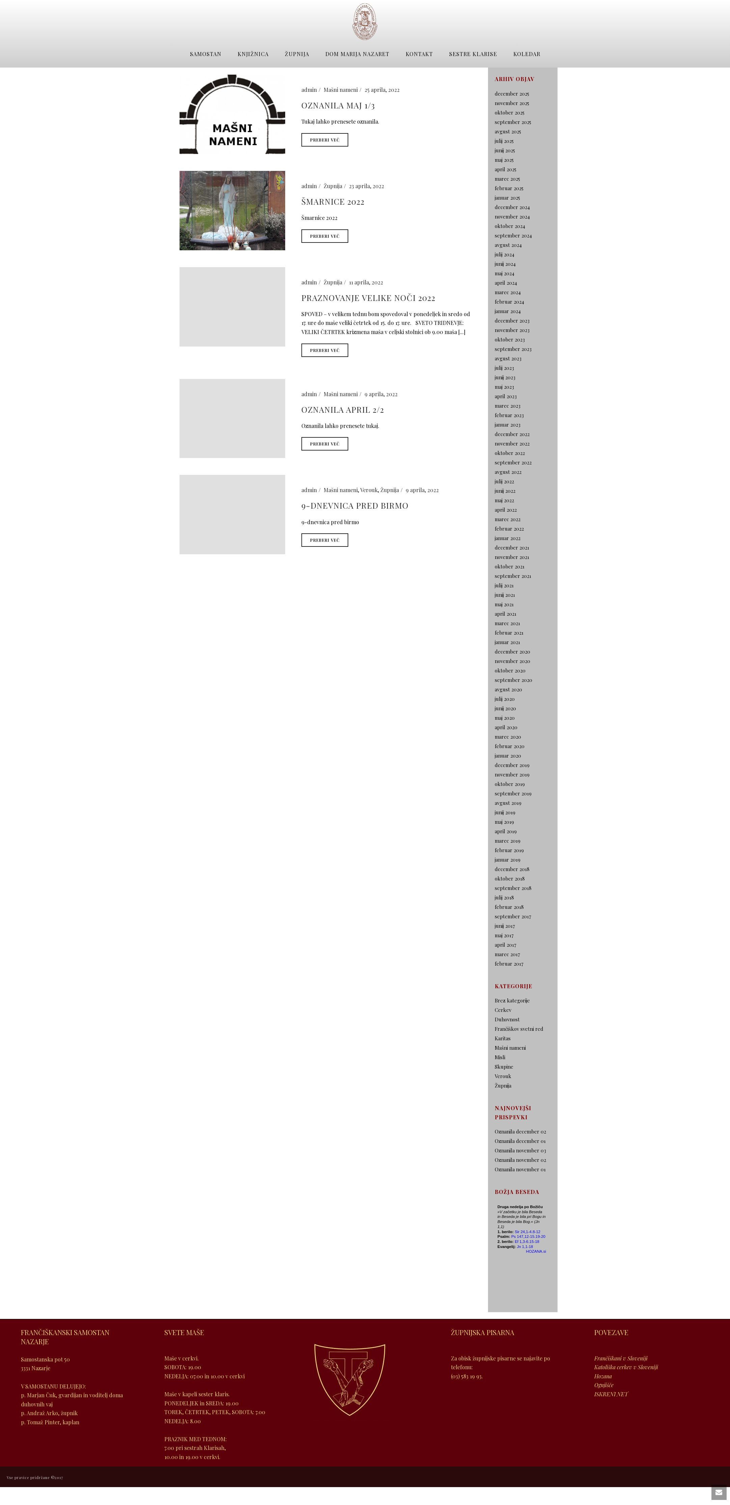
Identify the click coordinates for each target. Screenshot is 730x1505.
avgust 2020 (508, 689)
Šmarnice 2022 (332, 201)
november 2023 (512, 330)
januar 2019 (507, 860)
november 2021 (512, 557)
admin (309, 89)
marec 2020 (508, 737)
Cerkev (503, 1010)
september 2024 (513, 235)
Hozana (603, 1376)
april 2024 (506, 283)
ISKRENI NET (611, 1394)
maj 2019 (504, 822)
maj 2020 (505, 718)
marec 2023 (507, 406)
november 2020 (512, 661)
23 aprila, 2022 (366, 185)
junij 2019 (505, 812)
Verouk (369, 489)
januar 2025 (507, 198)
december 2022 (512, 434)
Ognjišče (604, 1384)
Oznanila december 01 (520, 1141)
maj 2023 (504, 387)
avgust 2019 (508, 803)
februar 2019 (509, 850)
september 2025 (513, 122)
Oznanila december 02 (520, 1131)
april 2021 (505, 614)
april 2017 (505, 945)
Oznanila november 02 (520, 1160)
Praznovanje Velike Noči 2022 (368, 297)
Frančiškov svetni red (519, 1029)
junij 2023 (505, 377)
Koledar (526, 53)
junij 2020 (505, 708)
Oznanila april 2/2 (342, 409)
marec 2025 (507, 179)
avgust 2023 (508, 358)
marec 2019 (507, 841)
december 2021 (512, 547)
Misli (500, 1057)
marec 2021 (507, 623)
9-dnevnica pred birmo (355, 505)
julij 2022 (504, 481)
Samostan (205, 53)
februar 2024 (509, 302)
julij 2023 (504, 368)
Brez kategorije (512, 1000)
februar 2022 (509, 529)
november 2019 (512, 774)
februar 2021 (509, 633)
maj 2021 (504, 604)
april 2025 (505, 169)
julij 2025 (504, 141)
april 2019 (506, 831)
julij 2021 (504, 585)
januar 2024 (508, 311)
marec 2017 (507, 954)
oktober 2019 (510, 784)
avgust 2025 (508, 131)
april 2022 (506, 510)
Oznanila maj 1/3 (338, 105)
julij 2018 (504, 897)
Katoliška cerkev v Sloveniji (626, 1367)
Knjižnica (253, 53)
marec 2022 (507, 519)
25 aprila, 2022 (382, 89)
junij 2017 (505, 926)
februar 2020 (509, 746)
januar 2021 (507, 642)
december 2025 (512, 94)
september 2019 (513, 793)
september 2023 (513, 349)
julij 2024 (504, 254)
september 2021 (513, 576)
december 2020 (512, 651)
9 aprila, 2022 (381, 394)
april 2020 (506, 727)
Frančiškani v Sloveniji (621, 1358)
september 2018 (513, 888)
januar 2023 (507, 425)
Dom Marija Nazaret (357, 53)
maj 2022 (504, 500)
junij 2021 (505, 595)
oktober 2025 (509, 112)
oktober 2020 (510, 670)
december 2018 (512, 869)
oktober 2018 (510, 878)
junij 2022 (505, 491)
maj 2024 (504, 273)
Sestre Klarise (473, 53)
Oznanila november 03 (520, 1150)
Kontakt (419, 53)
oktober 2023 (510, 339)
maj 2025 (504, 160)
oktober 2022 (510, 453)
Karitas (503, 1038)
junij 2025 (505, 150)
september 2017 (513, 916)
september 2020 (513, 680)
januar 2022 (507, 538)
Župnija (297, 53)
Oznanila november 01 (520, 1169)
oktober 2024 (510, 226)
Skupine (504, 1067)
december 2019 (512, 765)
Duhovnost (507, 1019)
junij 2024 (505, 264)
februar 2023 (509, 415)
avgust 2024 (508, 245)
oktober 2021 (509, 566)
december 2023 (512, 320)
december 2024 (512, 207)
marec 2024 (508, 292)
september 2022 (513, 462)
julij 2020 (505, 699)
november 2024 (512, 216)
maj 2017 (504, 935)
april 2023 (506, 396)
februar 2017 (509, 964)
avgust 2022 (508, 472)
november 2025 (512, 103)
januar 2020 (508, 755)
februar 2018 (509, 907)
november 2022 (512, 443)
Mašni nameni (341, 89)
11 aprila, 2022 (366, 282)
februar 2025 (509, 188)
